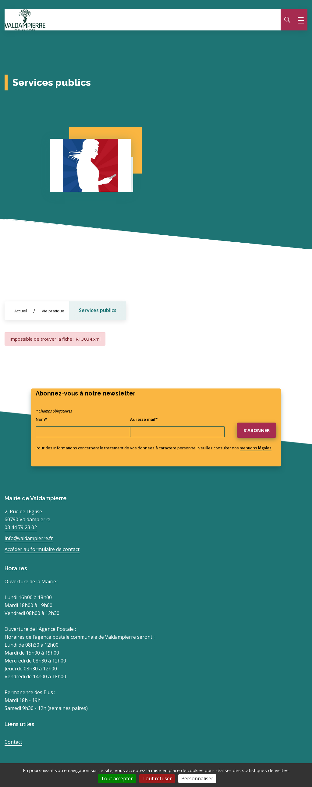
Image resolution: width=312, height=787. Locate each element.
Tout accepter (117, 778)
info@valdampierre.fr (29, 538)
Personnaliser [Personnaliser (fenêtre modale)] (197, 778)
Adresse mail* (144, 419)
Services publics (97, 310)
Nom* (41, 419)
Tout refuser (157, 778)
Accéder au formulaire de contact (42, 549)
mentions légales (255, 448)
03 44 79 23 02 (21, 527)
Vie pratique (53, 311)
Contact (13, 742)
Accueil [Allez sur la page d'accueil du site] (20, 311)
